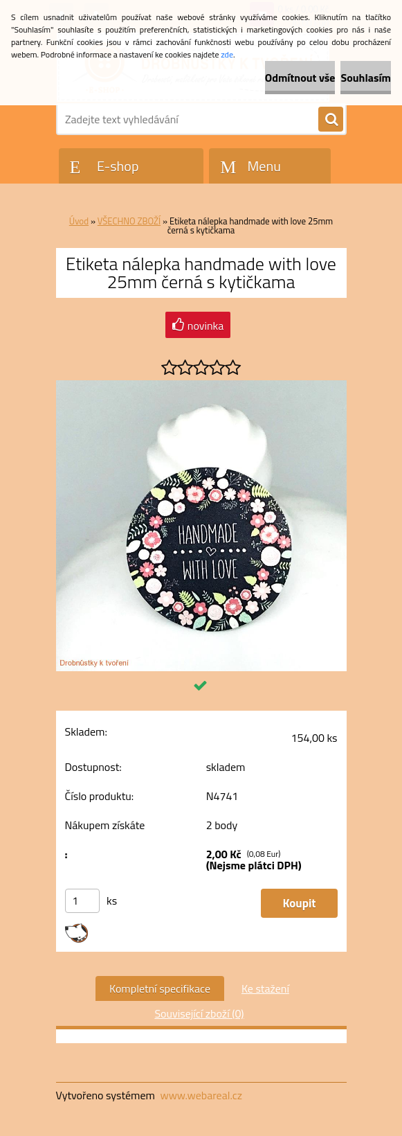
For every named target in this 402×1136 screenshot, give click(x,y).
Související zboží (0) (199, 1013)
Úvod (79, 221)
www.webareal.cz (201, 1095)
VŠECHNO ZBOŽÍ (129, 221)
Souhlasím (365, 77)
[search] (330, 120)
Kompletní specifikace (159, 988)
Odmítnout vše (300, 77)
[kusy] (82, 901)
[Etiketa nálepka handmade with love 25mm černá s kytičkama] (201, 386)
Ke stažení (265, 988)
